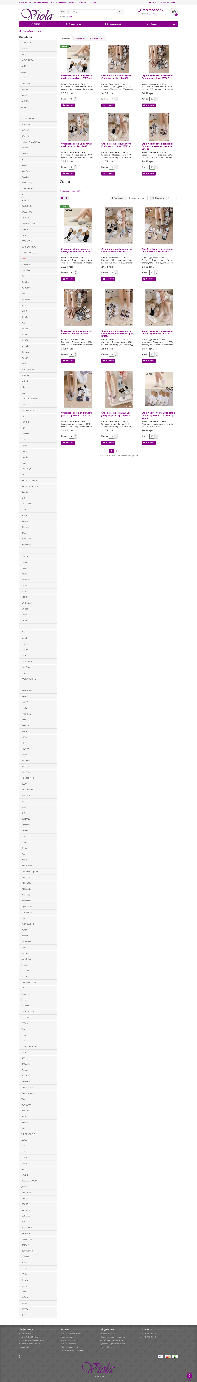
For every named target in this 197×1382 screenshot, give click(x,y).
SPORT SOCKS (27, 1011)
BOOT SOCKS (27, 188)
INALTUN (25, 556)
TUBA (23, 1052)
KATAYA (24, 615)
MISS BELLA (26, 760)
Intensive (25, 580)
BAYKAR (25, 136)
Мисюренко (26, 1239)
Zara (23, 1151)
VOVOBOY (26, 1105)
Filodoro (25, 434)
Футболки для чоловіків (111, 1340)
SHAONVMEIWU (28, 982)
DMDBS (24, 329)
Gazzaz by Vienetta (29, 486)
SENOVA (25, 971)
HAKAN (24, 521)
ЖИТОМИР (26, 1192)
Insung (24, 574)
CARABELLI (26, 229)
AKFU (23, 54)
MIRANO (25, 755)
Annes (24, 95)
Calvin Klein (26, 206)
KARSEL (24, 609)
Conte (24, 276)
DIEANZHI (25, 299)
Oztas (24, 848)
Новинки (66, 38)
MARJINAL (26, 714)
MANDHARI (26, 690)
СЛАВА (24, 1274)
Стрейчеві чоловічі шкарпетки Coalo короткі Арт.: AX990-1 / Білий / (158, 415)
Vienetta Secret (28, 1093)
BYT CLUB (25, 200)
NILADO (25, 807)
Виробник (28, 31)
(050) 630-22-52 (148, 1334)
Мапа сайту (25, 1347)
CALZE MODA (27, 212)
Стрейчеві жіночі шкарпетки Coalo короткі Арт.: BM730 (116, 144)
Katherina (25, 620)
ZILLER (24, 1163)
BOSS (23, 194)
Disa (23, 323)
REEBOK (25, 936)
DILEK (24, 311)
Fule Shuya (26, 469)
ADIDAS (24, 48)
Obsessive (25, 825)
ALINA (24, 66)
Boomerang (26, 183)
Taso (23, 1029)
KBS (23, 626)
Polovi (24, 918)
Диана (24, 1187)
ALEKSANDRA (27, 60)
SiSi (23, 988)
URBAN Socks (27, 1064)
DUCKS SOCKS (27, 369)
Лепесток (25, 1233)
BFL (23, 159)
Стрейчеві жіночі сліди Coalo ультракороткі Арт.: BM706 (76, 413)
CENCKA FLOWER (29, 247)
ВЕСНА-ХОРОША (29, 1181)
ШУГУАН (25, 1309)
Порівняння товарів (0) (70, 191)
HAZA (23, 533)
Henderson (26, 544)
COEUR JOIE (27, 264)
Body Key (25, 177)
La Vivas (24, 644)
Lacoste (24, 650)
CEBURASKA (26, 241)
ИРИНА (24, 1204)
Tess (23, 1041)
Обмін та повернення (87, 2)
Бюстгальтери (67, 1337)
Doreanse (25, 352)
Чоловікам (133, 24)
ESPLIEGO (25, 422)
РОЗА (24, 1268)
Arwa (23, 107)
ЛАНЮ (24, 1222)
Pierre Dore (26, 901)
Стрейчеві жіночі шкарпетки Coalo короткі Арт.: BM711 (76, 144)
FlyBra (24, 445)
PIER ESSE (25, 877)
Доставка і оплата (41, 2)
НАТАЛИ (25, 1245)
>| (125, 451)
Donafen (25, 340)
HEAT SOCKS (27, 539)
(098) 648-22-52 (148, 1337)
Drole (23, 364)
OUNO (24, 842)
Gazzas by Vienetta (29, 480)
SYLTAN (24, 1023)
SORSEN (25, 1006)
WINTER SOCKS (28, 1134)
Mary (23, 720)
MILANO (25, 749)
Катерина (25, 1210)
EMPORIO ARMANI (29, 399)
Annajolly (25, 83)
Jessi (23, 591)
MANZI (24, 696)
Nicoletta (25, 795)
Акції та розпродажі (58, 2)
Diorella (24, 317)
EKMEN (24, 387)
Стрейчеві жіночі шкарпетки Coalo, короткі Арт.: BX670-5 (76, 76)
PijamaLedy (26, 906)
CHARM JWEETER (29, 253)
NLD (23, 813)
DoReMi (25, 358)
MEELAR (25, 725)
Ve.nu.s (24, 1070)
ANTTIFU (25, 101)
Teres (23, 1035)
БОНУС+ (72, 2)
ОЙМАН (25, 1257)
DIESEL (24, 305)
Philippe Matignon (29, 871)
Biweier (24, 165)
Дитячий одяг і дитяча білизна (114, 1344)
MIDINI (24, 737)
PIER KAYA (26, 883)
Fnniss (24, 451)
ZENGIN (24, 1157)
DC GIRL (25, 282)
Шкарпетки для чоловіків (112, 1337)
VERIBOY (25, 1076)
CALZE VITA (26, 218)
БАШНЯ (25, 1175)
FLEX (23, 439)
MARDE (24, 702)
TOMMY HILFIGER (29, 1046)
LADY (23, 655)
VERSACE (25, 1081)
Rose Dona (26, 941)
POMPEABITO (27, 924)
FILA (23, 428)
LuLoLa (24, 685)
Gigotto (24, 492)
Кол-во (64, 99)
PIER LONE (26, 889)
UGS (23, 1058)
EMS (23, 404)
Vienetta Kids (27, 1087)
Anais (23, 72)
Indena (24, 568)
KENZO (24, 638)
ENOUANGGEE (27, 410)
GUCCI (24, 509)
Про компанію (25, 2)
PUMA (24, 930)
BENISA (24, 153)
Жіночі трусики (67, 1340)
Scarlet (24, 965)
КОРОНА (25, 1216)
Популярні (80, 38)
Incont (24, 562)
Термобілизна (35, 24)
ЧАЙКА (24, 1297)
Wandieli (25, 1111)
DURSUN (25, 381)
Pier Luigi (25, 895)
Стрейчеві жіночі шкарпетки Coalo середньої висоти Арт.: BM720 (157, 146)
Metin (24, 731)
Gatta (23, 474)
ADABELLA (26, 43)
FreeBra (24, 457)
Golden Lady (26, 504)
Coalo (38, 31)
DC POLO (25, 288)
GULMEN (25, 515)
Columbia (25, 270)
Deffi (23, 294)
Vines (23, 1099)
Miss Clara (25, 766)
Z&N (23, 1146)
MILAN (24, 743)
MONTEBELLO (27, 778)
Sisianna (25, 994)
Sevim (24, 976)
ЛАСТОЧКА (26, 1227)
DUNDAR (25, 375)
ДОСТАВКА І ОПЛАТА (29, 1337)
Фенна (24, 1292)
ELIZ (23, 393)
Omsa (23, 836)
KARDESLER (26, 603)
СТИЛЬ (24, 1280)
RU (154, 2)
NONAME (25, 819)
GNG (23, 498)
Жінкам (102, 24)
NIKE (23, 801)
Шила (24, 1303)
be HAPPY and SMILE (30, 142)
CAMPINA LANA (28, 223)
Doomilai (25, 346)
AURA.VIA (25, 124)
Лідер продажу (96, 38)
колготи (71, 16)
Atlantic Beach (27, 118)
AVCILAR (25, 130)
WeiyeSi (25, 1122)
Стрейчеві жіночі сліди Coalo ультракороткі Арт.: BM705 (117, 413)
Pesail (24, 860)
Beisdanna (25, 148)
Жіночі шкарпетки (69, 1347)
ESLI (23, 416)
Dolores (24, 334)
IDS (22, 550)
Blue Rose (25, 171)
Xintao (24, 1140)
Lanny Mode (26, 661)
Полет (24, 1262)
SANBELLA (26, 959)
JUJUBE (25, 597)
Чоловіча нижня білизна (71, 1350)
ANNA (24, 78)
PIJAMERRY (26, 912)
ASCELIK (25, 113)
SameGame (26, 953)
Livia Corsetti (27, 667)
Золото (24, 1198)
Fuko (23, 463)
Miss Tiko (25, 772)
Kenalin (24, 632)
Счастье (24, 1286)
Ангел (24, 1169)
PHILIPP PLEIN (27, 865)
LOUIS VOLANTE (28, 679)
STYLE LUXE (26, 1017)
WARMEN (25, 1116)
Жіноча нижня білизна (70, 1334)
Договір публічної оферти (31, 1340)
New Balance (27, 790)
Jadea (24, 585)
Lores (23, 673)
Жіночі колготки (68, 1344)
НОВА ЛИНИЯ (27, 1251)
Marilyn (24, 708)
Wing (23, 1128)
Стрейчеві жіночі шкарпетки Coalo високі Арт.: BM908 (116, 76)
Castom (24, 235)
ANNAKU (25, 89)
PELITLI (24, 854)
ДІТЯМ (163, 24)
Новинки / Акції (69, 24)
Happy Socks (26, 527)
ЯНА (23, 1315)
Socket (24, 1000)
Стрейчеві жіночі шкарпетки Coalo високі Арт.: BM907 (157, 76)
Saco (23, 947)
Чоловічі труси (107, 1334)
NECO (24, 784)
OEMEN (24, 830)
